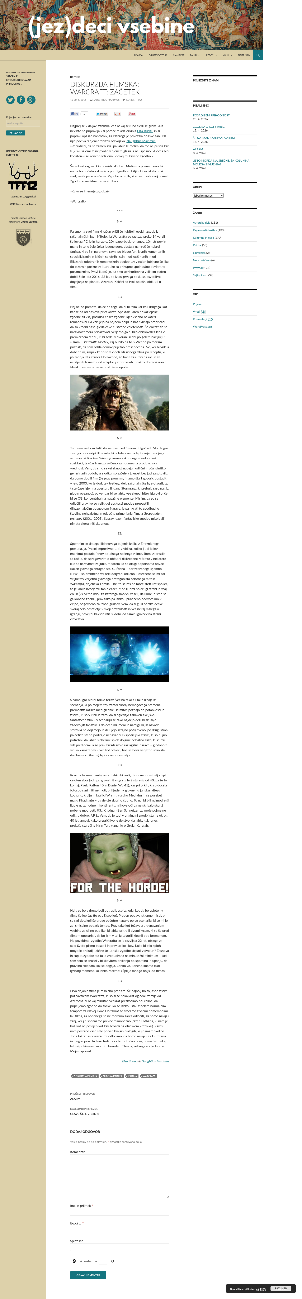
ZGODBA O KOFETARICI (209, 126)
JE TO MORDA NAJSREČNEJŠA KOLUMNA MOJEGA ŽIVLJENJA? (221, 162)
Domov (138, 55)
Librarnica (199, 252)
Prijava (197, 304)
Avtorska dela (201, 222)
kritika (132, 1076)
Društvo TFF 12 (158, 55)
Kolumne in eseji (203, 237)
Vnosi (199, 311)
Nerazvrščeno (202, 260)
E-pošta (77, 1223)
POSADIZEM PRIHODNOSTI (212, 115)
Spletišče (76, 1241)
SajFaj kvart (200, 275)
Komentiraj (134, 99)
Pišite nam (244, 55)
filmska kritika (112, 1076)
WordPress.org (202, 326)
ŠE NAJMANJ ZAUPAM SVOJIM (214, 138)
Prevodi (198, 267)
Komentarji (203, 319)
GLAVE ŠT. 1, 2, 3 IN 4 (119, 1111)
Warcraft (149, 1076)
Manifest (178, 55)
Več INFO (261, 1289)
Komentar (77, 1152)
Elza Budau (145, 131)
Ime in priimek (81, 1206)
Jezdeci (209, 55)
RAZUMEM (280, 1288)
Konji (226, 55)
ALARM (119, 1096)
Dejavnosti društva (205, 230)
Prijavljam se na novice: (19, 117)
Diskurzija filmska (85, 1076)
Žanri (193, 55)
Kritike (75, 77)
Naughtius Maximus (106, 99)
